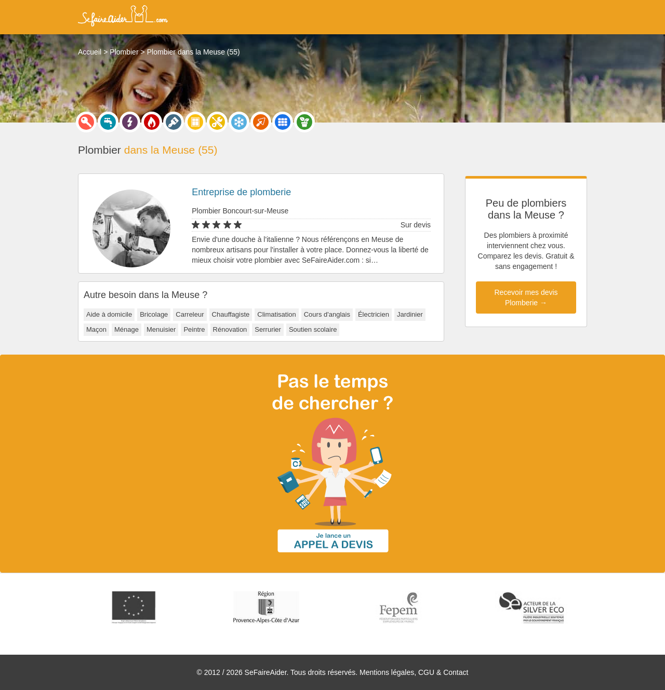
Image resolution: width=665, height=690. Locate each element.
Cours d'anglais (327, 314)
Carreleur (190, 314)
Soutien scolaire (313, 329)
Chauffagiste (231, 314)
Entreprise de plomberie (241, 192)
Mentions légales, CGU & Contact (414, 672)
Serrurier (268, 329)
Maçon (96, 329)
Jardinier (410, 314)
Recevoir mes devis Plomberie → (525, 297)
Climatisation (276, 314)
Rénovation (230, 329)
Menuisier (161, 329)
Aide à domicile (109, 314)
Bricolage (154, 314)
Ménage (126, 329)
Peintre (194, 329)
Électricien (373, 314)
